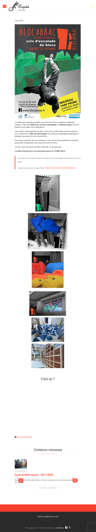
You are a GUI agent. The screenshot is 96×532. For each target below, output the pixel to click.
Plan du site (54, 516)
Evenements (22, 437)
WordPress (60, 528)
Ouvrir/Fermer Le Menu (4, 6)
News (30, 437)
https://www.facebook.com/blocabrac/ (60, 168)
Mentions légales (44, 516)
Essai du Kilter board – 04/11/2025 (34, 477)
